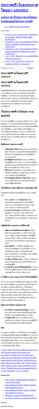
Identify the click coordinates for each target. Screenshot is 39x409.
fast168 (33, 360)
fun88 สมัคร (11, 371)
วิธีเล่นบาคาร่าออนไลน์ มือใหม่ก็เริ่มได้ (19, 395)
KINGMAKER (18, 360)
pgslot (28, 352)
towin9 (3, 366)
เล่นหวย (29, 363)
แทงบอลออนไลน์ (27, 368)
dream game (21, 355)
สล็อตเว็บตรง (17, 358)
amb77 (23, 363)
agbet (27, 355)
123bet (9, 350)
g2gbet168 (26, 358)
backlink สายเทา (11, 366)
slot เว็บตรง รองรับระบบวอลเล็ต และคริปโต (20, 398)
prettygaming (21, 352)
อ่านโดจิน (12, 355)
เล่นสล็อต (27, 360)
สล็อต (8, 363)
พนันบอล (24, 350)
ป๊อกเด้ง (7, 352)
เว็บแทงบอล (16, 350)
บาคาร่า (4, 350)
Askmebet (25, 371)
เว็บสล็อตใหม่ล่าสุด (13, 368)
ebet (31, 355)
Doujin (34, 363)
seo (12, 406)
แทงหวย (31, 350)
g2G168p (33, 358)
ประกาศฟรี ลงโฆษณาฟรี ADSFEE (17, 27)
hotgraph (14, 352)
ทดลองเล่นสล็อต (7, 360)
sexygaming (5, 355)
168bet (3, 363)
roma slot (9, 358)
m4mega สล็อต (15, 363)
